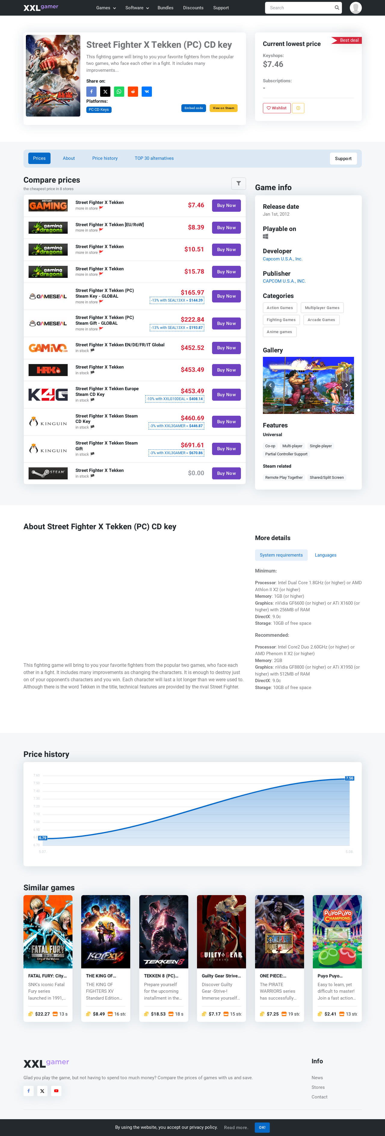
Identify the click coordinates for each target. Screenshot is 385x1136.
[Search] (303, 8)
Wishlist (277, 108)
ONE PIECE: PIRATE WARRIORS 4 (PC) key (279, 976)
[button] (356, 8)
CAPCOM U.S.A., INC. (284, 281)
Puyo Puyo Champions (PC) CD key (334, 976)
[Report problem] (298, 108)
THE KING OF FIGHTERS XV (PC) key (105, 976)
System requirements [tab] (281, 555)
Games (105, 8)
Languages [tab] (326, 555)
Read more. (236, 1127)
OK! (262, 1127)
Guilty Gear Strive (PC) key (220, 976)
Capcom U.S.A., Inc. (282, 259)
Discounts (193, 8)
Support (221, 8)
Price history (105, 158)
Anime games (279, 332)
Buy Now (226, 205)
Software (136, 8)
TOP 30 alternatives (154, 158)
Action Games (280, 307)
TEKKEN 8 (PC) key (159, 976)
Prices (39, 158)
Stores (318, 1087)
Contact (320, 1097)
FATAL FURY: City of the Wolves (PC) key (47, 976)
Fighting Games (281, 319)
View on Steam (223, 108)
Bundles (166, 8)
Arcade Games (321, 319)
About (69, 158)
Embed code (193, 108)
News (317, 1077)
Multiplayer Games (322, 307)
